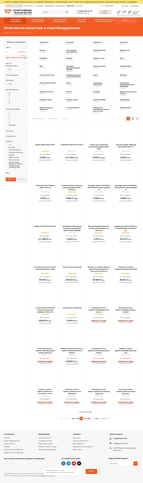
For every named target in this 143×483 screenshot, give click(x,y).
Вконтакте (63, 463)
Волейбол (43, 58)
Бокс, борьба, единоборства (71, 51)
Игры (122, 58)
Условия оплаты (45, 438)
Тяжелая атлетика (46, 92)
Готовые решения (72, 108)
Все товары (103, 418)
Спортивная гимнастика (97, 84)
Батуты (42, 50)
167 (85, 418)
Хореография (125, 100)
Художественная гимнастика (46, 108)
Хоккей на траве (46, 100)
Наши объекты (29, 5)
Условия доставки (45, 441)
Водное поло (125, 50)
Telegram (69, 463)
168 (89, 418)
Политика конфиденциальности (43, 476)
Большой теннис (99, 50)
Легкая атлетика (99, 66)
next (109, 418)
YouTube (74, 463)
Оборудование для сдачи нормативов (73, 76)
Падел (95, 75)
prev (61, 418)
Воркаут (69, 58)
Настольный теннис (47, 75)
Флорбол (96, 92)
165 (77, 418)
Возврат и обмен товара (48, 447)
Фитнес (69, 92)
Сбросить (21, 179)
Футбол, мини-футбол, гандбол (128, 92)
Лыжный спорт (125, 66)
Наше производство (11, 441)
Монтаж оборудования (47, 450)
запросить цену (98, 320)
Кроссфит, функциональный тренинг (73, 67)
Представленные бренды (14, 452)
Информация (60, 5)
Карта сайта (77, 450)
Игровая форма (125, 108)
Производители (50, 5)
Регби (68, 83)
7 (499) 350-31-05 (84, 11)
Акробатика (44, 42)
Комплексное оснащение (14, 5)
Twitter (79, 463)
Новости (7, 438)
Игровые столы (99, 58)
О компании (39, 5)
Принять (91, 471)
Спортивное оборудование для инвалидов (127, 84)
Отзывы (7, 447)
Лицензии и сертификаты (13, 450)
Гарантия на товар (45, 444)
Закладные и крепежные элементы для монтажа (101, 109)
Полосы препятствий (48, 83)
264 (96, 418)
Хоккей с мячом (72, 100)
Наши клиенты (9, 444)
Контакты (79, 5)
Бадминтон (97, 42)
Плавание (123, 75)
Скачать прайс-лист (80, 441)
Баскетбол (124, 42)
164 (73, 418)
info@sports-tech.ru (83, 13)
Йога (41, 66)
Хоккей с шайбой (99, 100)
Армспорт (70, 42)
